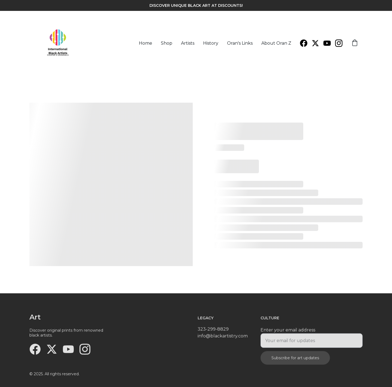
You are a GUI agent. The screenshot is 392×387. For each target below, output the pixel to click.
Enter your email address (288, 332)
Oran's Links (240, 43)
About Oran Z (276, 43)
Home (145, 43)
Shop (166, 43)
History (210, 43)
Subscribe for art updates (295, 360)
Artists (187, 43)
